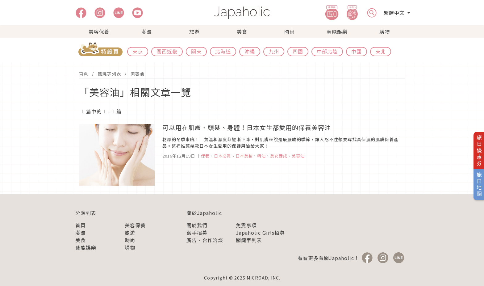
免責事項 (246, 225)
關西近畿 (166, 51)
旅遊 (194, 31)
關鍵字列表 (109, 73)
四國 (298, 51)
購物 (384, 31)
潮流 (146, 31)
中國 (356, 51)
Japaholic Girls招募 (260, 232)
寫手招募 (196, 232)
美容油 (137, 73)
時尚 (289, 31)
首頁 (83, 73)
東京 (137, 51)
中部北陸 (327, 51)
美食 (242, 31)
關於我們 (196, 225)
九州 (274, 51)
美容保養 (99, 31)
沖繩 (249, 51)
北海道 (223, 51)
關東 (196, 51)
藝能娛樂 (337, 31)
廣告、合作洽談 (204, 240)
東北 (380, 51)
